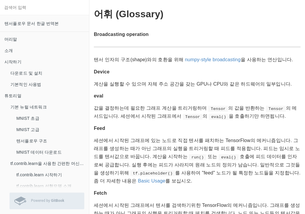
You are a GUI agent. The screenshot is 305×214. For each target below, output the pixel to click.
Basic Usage (151, 180)
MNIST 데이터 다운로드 (39, 152)
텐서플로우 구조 (31, 141)
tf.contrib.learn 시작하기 (39, 174)
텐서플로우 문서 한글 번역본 (31, 23)
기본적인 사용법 (25, 84)
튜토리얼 (12, 95)
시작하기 (12, 61)
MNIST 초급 (27, 118)
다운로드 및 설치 (26, 73)
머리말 (10, 39)
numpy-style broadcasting (213, 59)
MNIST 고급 (27, 129)
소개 (8, 50)
